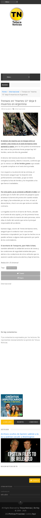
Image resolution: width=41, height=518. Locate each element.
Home (4, 92)
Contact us (34, 480)
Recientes (20, 422)
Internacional (14, 92)
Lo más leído (7, 422)
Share (21, 278)
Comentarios (33, 422)
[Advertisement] (20, 49)
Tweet (20, 273)
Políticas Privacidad (17, 514)
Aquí (34, 514)
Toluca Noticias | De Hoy (29, 508)
